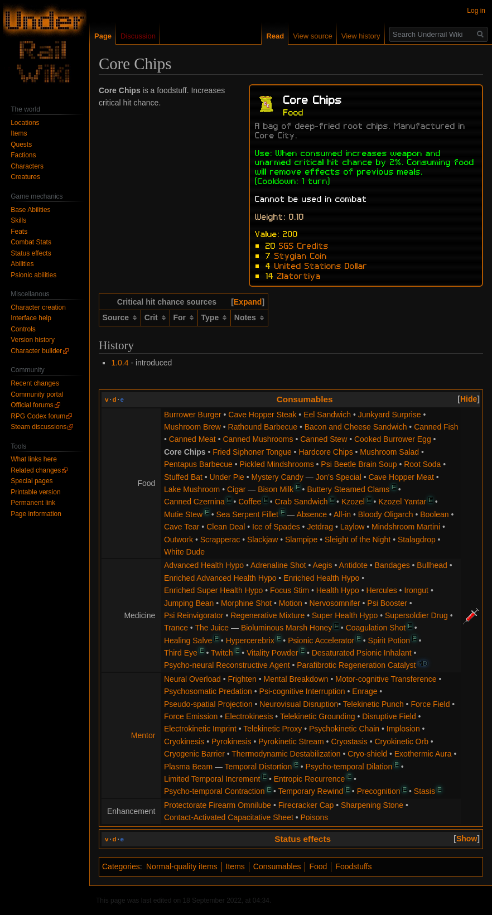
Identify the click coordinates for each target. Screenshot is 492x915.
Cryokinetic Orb (401, 741)
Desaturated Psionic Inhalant (362, 652)
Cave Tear (182, 526)
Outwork (178, 539)
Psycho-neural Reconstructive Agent (227, 665)
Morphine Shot (246, 603)
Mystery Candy (277, 477)
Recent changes (35, 383)
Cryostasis (349, 741)
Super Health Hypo (345, 615)
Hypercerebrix (250, 640)
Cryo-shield (367, 753)
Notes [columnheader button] (245, 317)
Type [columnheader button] (210, 317)
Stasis (424, 791)
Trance (176, 627)
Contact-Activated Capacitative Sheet (228, 817)
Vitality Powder (272, 652)
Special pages (31, 481)
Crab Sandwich (301, 501)
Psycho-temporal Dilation (349, 766)
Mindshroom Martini (406, 526)
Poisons (315, 817)
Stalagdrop (417, 539)
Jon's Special (338, 477)
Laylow (352, 526)
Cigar (236, 489)
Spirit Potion (389, 640)
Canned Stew (323, 439)
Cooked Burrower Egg (392, 439)
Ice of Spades (276, 526)
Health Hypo (337, 590)
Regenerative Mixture (267, 615)
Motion (290, 603)
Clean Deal (225, 526)
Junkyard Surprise (389, 414)
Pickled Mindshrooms (277, 464)
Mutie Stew (183, 514)
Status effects (302, 839)
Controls (23, 329)
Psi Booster (387, 603)
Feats (19, 231)
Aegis (322, 565)
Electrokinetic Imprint (200, 728)
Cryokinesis (184, 741)
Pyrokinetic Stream (291, 741)
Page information (36, 514)
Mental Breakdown (296, 679)
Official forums (32, 405)
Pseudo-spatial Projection (208, 704)
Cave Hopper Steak (262, 414)
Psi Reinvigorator (194, 615)
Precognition (379, 791)
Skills (18, 220)
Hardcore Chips (325, 451)
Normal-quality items (182, 866)
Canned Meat (192, 439)
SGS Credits (304, 245)
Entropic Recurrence (309, 778)
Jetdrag (320, 526)
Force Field (430, 704)
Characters (27, 166)
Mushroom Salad (389, 451)
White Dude (184, 551)
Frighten (242, 679)
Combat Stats (31, 242)
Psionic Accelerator (321, 640)
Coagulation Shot (376, 627)
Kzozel (353, 501)
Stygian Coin (300, 255)
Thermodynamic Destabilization (285, 753)
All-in (342, 514)
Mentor (143, 735)
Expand (248, 301)
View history (360, 36)
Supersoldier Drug (416, 615)
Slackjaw (262, 539)
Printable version (35, 492)
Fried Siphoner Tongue (252, 451)
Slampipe (301, 539)
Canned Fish (436, 426)
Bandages (392, 565)
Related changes (36, 470)
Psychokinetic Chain (344, 728)
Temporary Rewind (311, 791)
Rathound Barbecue (263, 426)
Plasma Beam (188, 766)
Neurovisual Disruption (298, 704)
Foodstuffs (353, 866)
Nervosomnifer (335, 603)
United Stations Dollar (321, 265)
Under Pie (227, 477)
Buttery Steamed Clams (348, 489)
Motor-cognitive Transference (385, 679)
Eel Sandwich (327, 414)
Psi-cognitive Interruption (302, 691)
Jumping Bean (189, 603)
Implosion (403, 728)
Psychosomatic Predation (208, 691)
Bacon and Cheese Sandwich (356, 426)
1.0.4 (119, 362)
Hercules (381, 590)
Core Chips (185, 451)
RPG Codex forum (38, 416)
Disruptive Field (389, 716)
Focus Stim (289, 590)
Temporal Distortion (258, 766)
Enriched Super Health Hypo (213, 590)
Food (318, 866)
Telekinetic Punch (373, 704)
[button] (247, 302)
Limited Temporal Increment (212, 778)
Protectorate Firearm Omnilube (217, 805)
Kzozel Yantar (402, 501)
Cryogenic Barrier (194, 753)
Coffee (249, 501)
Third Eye (180, 652)
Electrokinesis (249, 716)
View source (312, 36)
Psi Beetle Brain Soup (359, 464)
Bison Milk (275, 489)
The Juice (212, 627)
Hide (468, 398)
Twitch (222, 652)
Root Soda (422, 464)
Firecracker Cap (306, 805)
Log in (476, 11)
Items (235, 866)
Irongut (416, 590)
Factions (23, 155)
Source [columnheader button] (116, 317)
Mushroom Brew (192, 426)
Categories (121, 866)
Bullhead (432, 565)
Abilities (22, 264)
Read (275, 36)
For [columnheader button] (179, 317)
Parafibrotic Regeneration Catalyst (356, 665)
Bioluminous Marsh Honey (286, 627)
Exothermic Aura (423, 753)
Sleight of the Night (357, 539)
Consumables (305, 399)
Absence (312, 514)
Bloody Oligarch (385, 514)
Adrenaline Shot (278, 565)
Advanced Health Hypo (204, 565)
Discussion (138, 36)
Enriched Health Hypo (321, 578)
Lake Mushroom (192, 489)
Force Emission (191, 716)
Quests (21, 144)
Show (466, 838)
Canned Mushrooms (258, 439)
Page (103, 36)
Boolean (434, 514)
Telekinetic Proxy (272, 728)
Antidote (353, 565)
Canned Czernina (194, 501)
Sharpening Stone (372, 805)
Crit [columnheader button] (151, 317)
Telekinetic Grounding (317, 716)
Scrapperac (220, 539)
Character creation (38, 307)
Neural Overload (192, 679)
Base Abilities (30, 210)
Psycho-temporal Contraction (214, 791)
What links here (34, 459)
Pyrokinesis (231, 741)
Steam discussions (38, 427)
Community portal (37, 394)
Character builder (36, 351)
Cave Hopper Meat (401, 477)
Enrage (364, 691)
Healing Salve (188, 640)
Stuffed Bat (183, 477)
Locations (25, 123)
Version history (33, 340)
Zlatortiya (299, 275)
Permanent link (33, 503)
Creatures (25, 177)
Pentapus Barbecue (198, 464)
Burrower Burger (192, 414)
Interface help (31, 318)
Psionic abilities (33, 275)
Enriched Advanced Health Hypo (220, 578)
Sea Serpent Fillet (247, 514)
